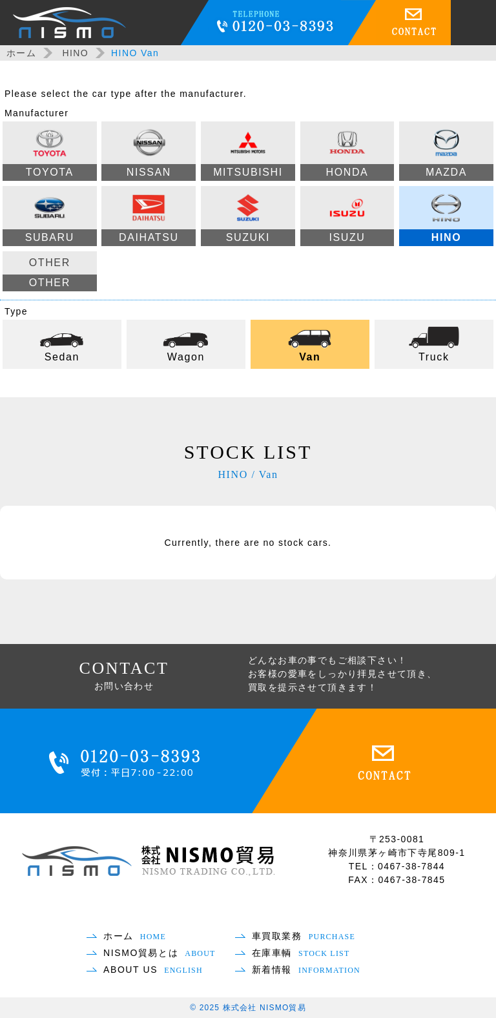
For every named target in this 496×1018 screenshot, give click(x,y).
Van (310, 342)
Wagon (186, 342)
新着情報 (306, 969)
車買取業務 (303, 936)
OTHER (50, 274)
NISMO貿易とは (159, 953)
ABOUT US (153, 969)
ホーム (21, 53)
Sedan (62, 342)
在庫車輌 (301, 953)
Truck (434, 342)
